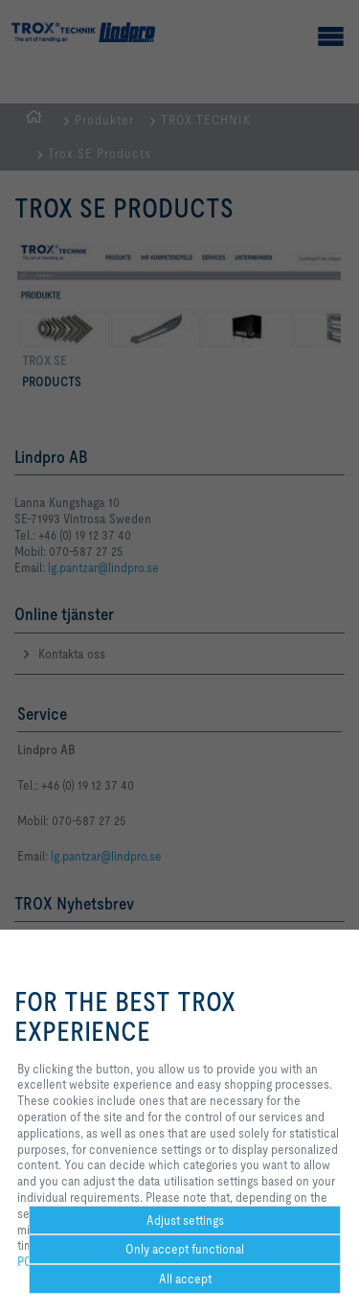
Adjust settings (185, 1220)
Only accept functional (184, 1248)
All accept (185, 1278)
